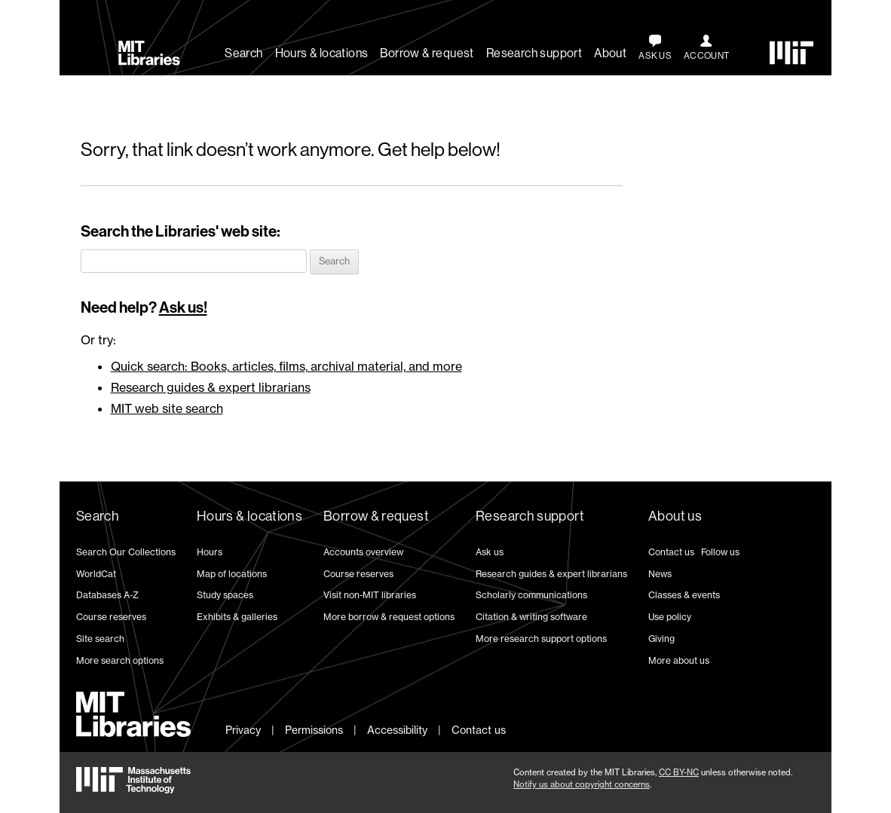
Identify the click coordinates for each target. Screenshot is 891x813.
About (610, 53)
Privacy (243, 729)
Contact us (671, 552)
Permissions (314, 729)
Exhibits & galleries (237, 616)
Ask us (490, 552)
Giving (661, 638)
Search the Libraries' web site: (180, 231)
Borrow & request (426, 53)
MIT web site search (167, 408)
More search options (120, 660)
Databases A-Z (107, 595)
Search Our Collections (126, 552)
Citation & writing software (531, 616)
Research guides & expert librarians (211, 387)
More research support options (541, 638)
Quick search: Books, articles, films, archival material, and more (286, 366)
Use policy (669, 616)
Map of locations (232, 573)
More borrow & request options (389, 616)
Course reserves (111, 616)
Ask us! (183, 307)
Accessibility (397, 729)
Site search (100, 638)
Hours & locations (322, 53)
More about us (678, 660)
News (660, 573)
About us (675, 516)
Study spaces (225, 595)
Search (243, 53)
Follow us (720, 552)
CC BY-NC (679, 772)
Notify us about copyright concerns (581, 784)
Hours (209, 552)
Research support (534, 53)
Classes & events (684, 595)
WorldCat (96, 573)
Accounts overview (363, 552)
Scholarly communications (531, 595)
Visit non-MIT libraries (369, 595)
